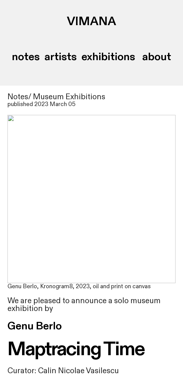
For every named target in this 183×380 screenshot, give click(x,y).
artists (60, 57)
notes (26, 57)
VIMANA (91, 22)
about (155, 57)
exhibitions (108, 57)
